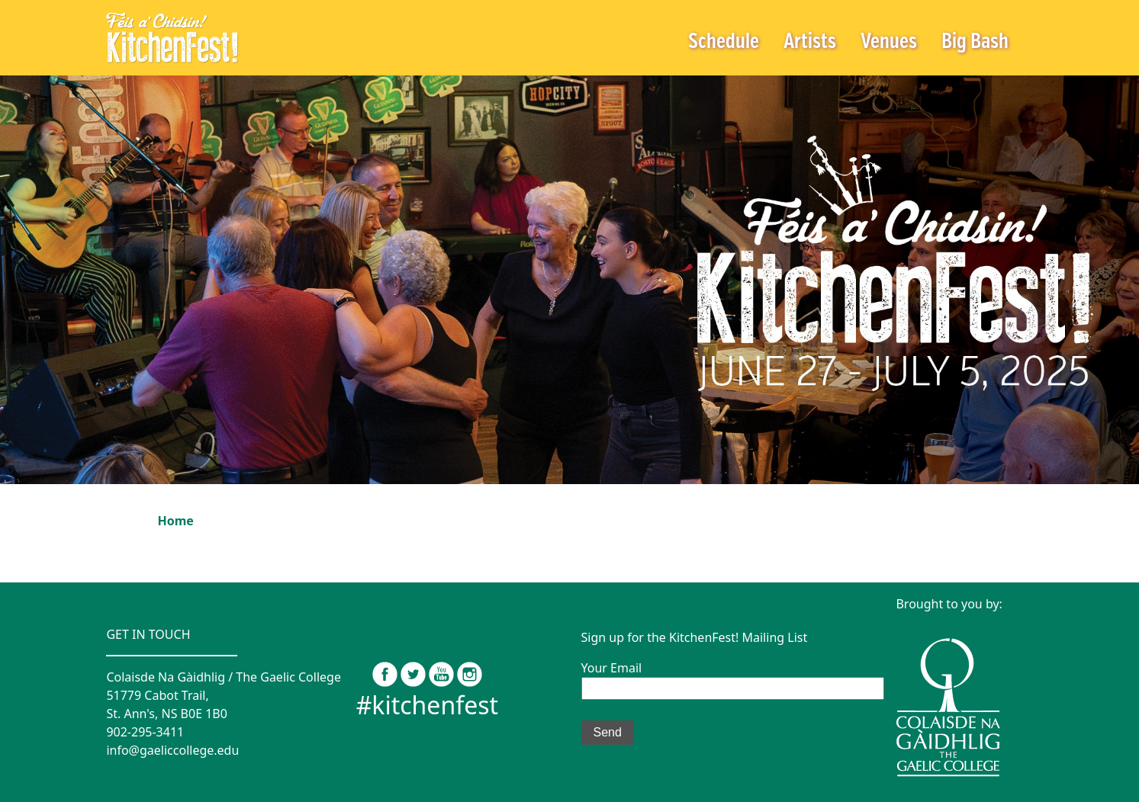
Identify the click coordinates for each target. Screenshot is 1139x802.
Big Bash (975, 42)
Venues (889, 42)
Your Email (732, 677)
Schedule (723, 42)
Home (176, 520)
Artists (809, 42)
